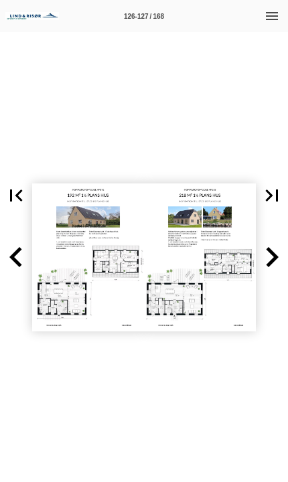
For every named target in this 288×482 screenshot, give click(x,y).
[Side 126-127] (144, 16)
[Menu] (272, 16)
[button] (16, 195)
